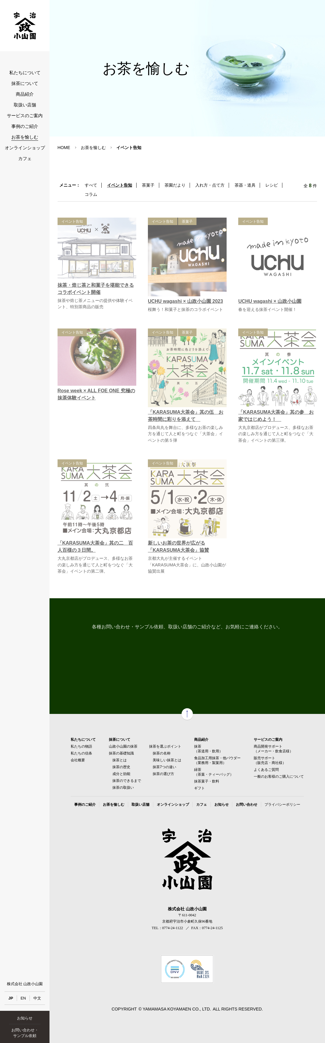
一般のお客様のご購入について (279, 776)
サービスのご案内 (25, 115)
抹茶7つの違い (164, 767)
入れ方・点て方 (210, 185)
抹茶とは (119, 760)
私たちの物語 (81, 746)
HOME (64, 147)
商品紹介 (25, 94)
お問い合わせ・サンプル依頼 (24, 1033)
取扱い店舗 (25, 105)
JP (10, 998)
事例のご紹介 (24, 126)
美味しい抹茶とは (167, 760)
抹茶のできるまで (126, 781)
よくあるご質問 (266, 770)
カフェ (25, 158)
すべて (91, 185)
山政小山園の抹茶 (123, 746)
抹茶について (24, 83)
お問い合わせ (246, 804)
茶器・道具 (245, 185)
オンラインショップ (25, 147)
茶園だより (175, 185)
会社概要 (78, 760)
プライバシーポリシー (282, 804)
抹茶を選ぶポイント (165, 746)
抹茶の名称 (162, 753)
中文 (37, 998)
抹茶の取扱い (123, 787)
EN (23, 998)
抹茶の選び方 (163, 774)
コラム (91, 194)
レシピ (271, 185)
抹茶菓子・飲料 (206, 781)
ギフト (199, 788)
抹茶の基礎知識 (121, 753)
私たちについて (25, 72)
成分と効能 (121, 774)
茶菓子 (148, 185)
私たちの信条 (81, 753)
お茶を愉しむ (24, 137)
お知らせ (24, 1018)
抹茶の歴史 (121, 767)
